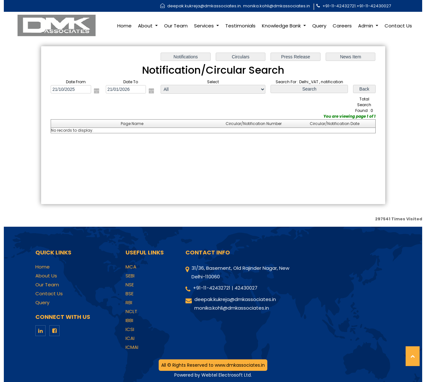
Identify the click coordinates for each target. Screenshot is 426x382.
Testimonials (240, 25)
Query (319, 25)
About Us (46, 276)
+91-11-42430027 (374, 6)
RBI (129, 302)
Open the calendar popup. (96, 90)
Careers (342, 25)
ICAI (130, 338)
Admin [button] (366, 25)
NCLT (131, 311)
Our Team (176, 25)
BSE (130, 293)
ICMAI (132, 347)
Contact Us (398, 25)
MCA (131, 267)
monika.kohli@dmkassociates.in (276, 6)
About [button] (146, 25)
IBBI (129, 320)
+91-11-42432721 (339, 6)
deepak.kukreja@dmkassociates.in (204, 6)
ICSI (130, 329)
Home (124, 25)
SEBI (130, 276)
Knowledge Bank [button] (282, 25)
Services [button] (204, 25)
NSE (130, 285)
